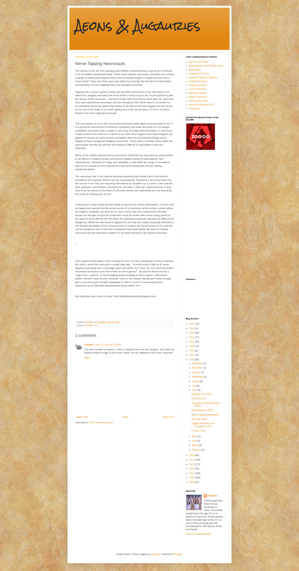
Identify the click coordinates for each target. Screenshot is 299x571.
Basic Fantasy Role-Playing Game (206, 65)
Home (125, 417)
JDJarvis (212, 495)
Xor (96, 325)
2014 (192, 460)
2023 (192, 332)
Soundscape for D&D (202, 410)
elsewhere (88, 325)
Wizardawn (194, 108)
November (197, 367)
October (196, 372)
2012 (192, 468)
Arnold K (89, 344)
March (195, 445)
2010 (192, 477)
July (194, 385)
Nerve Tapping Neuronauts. (205, 414)
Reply (87, 357)
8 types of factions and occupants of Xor (202, 424)
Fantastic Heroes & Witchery (203, 77)
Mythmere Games (198, 93)
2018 (192, 350)
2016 (192, 359)
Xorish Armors (198, 398)
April (194, 440)
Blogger (178, 554)
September (198, 376)
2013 (192, 464)
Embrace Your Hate (201, 394)
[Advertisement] (201, 214)
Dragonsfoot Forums (199, 73)
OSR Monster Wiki (198, 100)
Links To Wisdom (197, 89)
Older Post (167, 417)
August (196, 381)
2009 (192, 482)
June (195, 390)
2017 (192, 355)
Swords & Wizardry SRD (201, 104)
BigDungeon (195, 69)
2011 (192, 473)
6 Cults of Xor (198, 430)
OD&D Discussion (198, 97)
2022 (192, 337)
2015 (192, 455)
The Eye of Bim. (199, 419)
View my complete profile (198, 534)
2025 (192, 323)
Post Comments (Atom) (101, 422)
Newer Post (82, 417)
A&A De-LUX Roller (198, 62)
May (194, 436)
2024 (192, 328)
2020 (192, 346)
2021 (192, 341)
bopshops (155, 554)
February (197, 449)
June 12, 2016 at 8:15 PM (108, 344)
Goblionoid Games (198, 81)
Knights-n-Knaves (198, 85)
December (197, 363)
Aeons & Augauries (137, 25)
